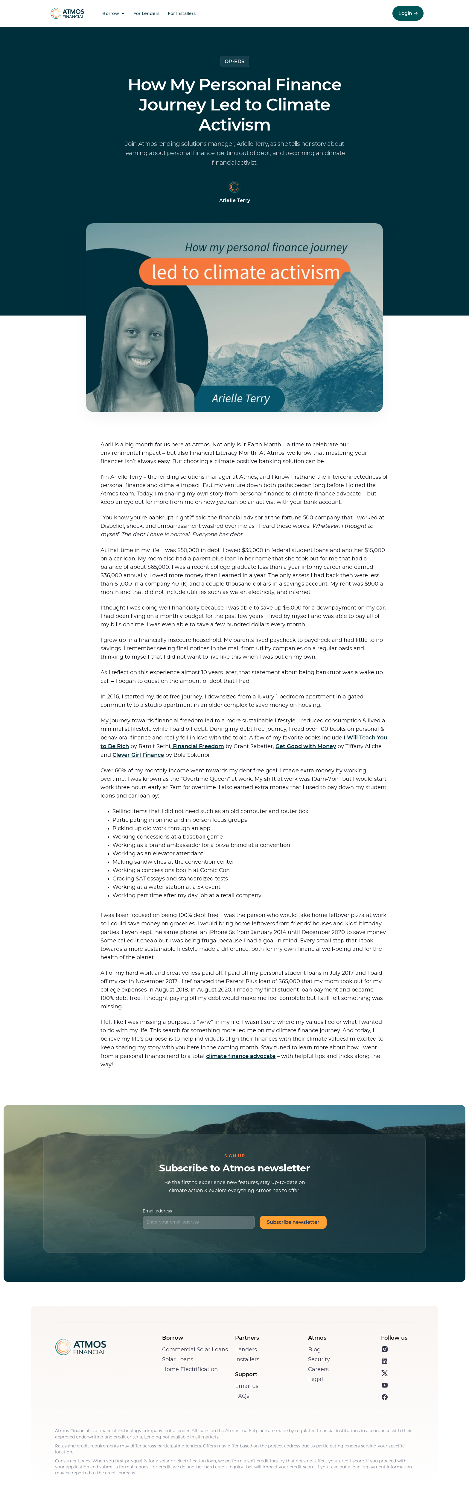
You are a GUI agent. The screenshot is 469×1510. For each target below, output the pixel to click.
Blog (314, 1350)
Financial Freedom (197, 746)
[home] (66, 13)
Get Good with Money (305, 746)
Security (319, 1359)
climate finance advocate (240, 1056)
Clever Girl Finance (138, 755)
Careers (318, 1369)
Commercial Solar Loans (195, 1350)
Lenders (246, 1350)
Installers (247, 1359)
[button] (112, 13)
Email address (157, 1211)
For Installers (182, 13)
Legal (315, 1379)
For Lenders (146, 13)
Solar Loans (177, 1359)
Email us (246, 1386)
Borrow (110, 13)
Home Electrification (190, 1369)
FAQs (242, 1396)
